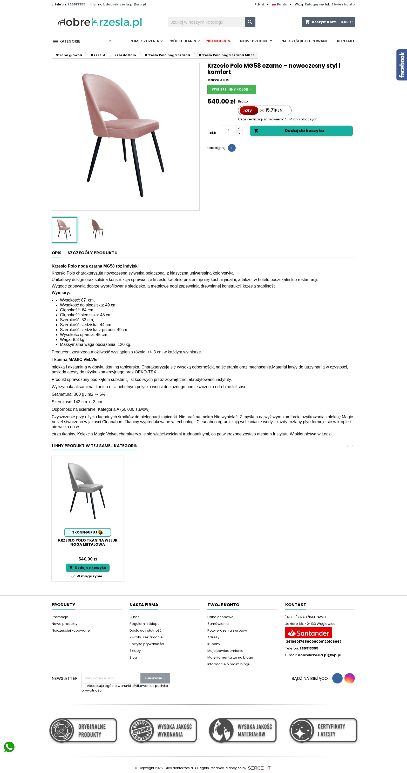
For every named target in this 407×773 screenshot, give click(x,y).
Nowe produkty (256, 41)
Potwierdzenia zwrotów (227, 630)
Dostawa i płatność (146, 630)
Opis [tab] (57, 253)
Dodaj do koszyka (289, 131)
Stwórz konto (343, 4)
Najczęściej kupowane (304, 41)
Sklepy (135, 650)
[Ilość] (228, 131)
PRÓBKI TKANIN (182, 41)
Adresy (213, 637)
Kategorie (66, 41)
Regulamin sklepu (145, 623)
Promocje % (218, 41)
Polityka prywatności (147, 643)
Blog (133, 657)
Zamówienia (218, 623)
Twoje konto (223, 605)
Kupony (213, 643)
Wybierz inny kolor (230, 89)
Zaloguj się (314, 4)
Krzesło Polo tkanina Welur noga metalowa (87, 542)
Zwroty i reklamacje (146, 637)
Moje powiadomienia (225, 650)
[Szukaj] (211, 22)
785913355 (76, 4)
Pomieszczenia (144, 41)
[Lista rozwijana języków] (282, 4)
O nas (134, 616)
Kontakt (346, 41)
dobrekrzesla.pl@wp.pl (126, 4)
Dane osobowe (220, 616)
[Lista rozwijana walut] (262, 4)
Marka (213, 80)
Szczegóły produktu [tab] (92, 253)
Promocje (60, 616)
